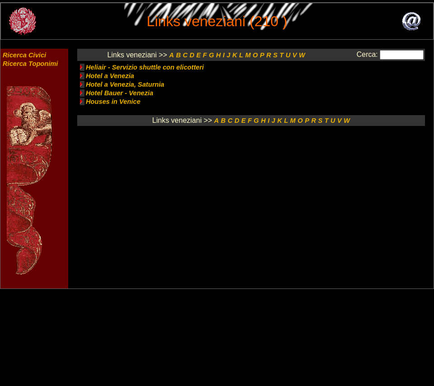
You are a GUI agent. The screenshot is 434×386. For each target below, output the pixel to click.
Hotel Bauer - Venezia (119, 93)
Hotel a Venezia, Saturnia (125, 84)
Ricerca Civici (24, 55)
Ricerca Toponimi (30, 63)
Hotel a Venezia (110, 75)
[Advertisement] (255, 173)
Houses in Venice (113, 101)
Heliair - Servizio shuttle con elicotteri (145, 67)
